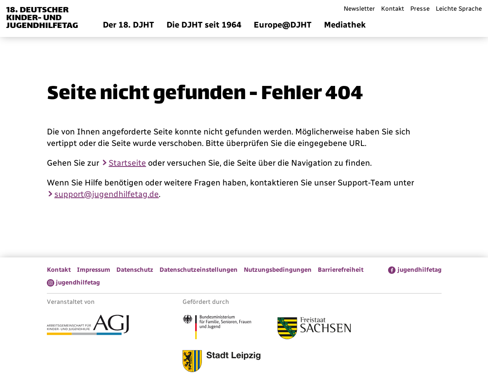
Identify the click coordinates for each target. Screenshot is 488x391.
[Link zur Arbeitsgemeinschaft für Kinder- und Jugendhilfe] (88, 326)
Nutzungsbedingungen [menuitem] (278, 269)
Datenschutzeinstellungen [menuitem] (199, 269)
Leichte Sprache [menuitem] (459, 8)
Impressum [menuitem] (93, 269)
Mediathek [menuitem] (345, 25)
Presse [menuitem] (420, 8)
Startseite (127, 163)
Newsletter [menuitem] (359, 8)
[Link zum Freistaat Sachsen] (314, 329)
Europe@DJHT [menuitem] (283, 25)
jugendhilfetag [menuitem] (420, 269)
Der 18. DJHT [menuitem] (128, 25)
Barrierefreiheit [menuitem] (340, 269)
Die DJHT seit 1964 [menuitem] (204, 25)
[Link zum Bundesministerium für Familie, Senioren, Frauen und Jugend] (217, 328)
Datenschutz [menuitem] (134, 269)
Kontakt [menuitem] (392, 8)
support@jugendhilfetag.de (106, 194)
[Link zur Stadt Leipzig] (222, 362)
